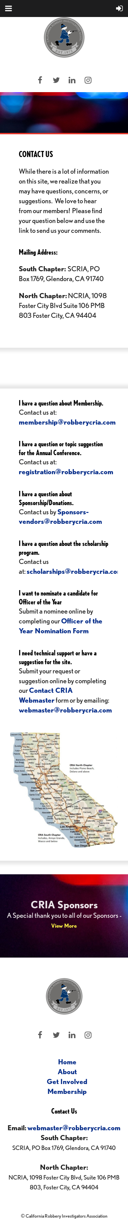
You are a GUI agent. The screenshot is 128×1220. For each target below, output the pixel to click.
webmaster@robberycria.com (65, 710)
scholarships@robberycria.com (75, 571)
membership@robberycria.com (67, 422)
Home (67, 1062)
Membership (67, 1091)
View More (64, 926)
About (67, 1071)
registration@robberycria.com (66, 471)
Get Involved (67, 1081)
